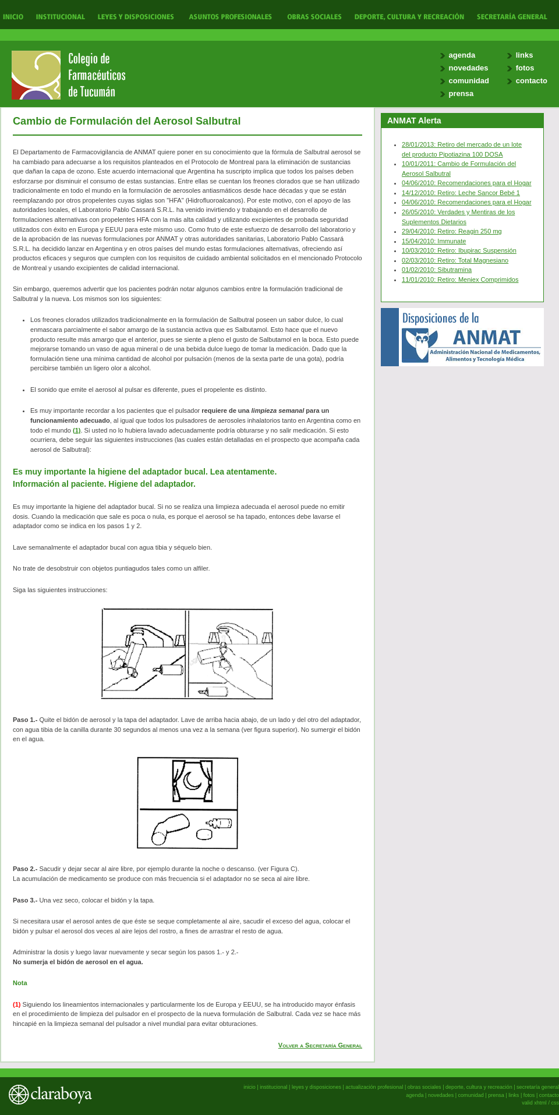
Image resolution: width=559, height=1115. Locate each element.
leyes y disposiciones (316, 1087)
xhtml (540, 1103)
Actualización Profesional (230, 16)
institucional (273, 1087)
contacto (531, 80)
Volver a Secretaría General (320, 1045)
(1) (76, 430)
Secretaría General (509, 16)
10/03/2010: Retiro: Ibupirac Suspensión (459, 250)
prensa (461, 93)
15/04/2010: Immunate (434, 241)
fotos (525, 67)
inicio (249, 1087)
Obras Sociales (314, 16)
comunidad (469, 80)
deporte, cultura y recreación (478, 1087)
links (524, 55)
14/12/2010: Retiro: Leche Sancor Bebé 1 (461, 192)
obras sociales (424, 1087)
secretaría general (537, 1087)
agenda (462, 55)
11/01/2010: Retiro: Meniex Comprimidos (460, 279)
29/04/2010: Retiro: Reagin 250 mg (452, 231)
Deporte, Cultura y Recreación (409, 16)
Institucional (59, 16)
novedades (469, 67)
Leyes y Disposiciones (135, 16)
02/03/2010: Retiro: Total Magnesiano (455, 260)
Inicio (13, 16)
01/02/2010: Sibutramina (437, 269)
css (555, 1103)
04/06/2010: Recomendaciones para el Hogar (467, 182)
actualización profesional (374, 1087)
